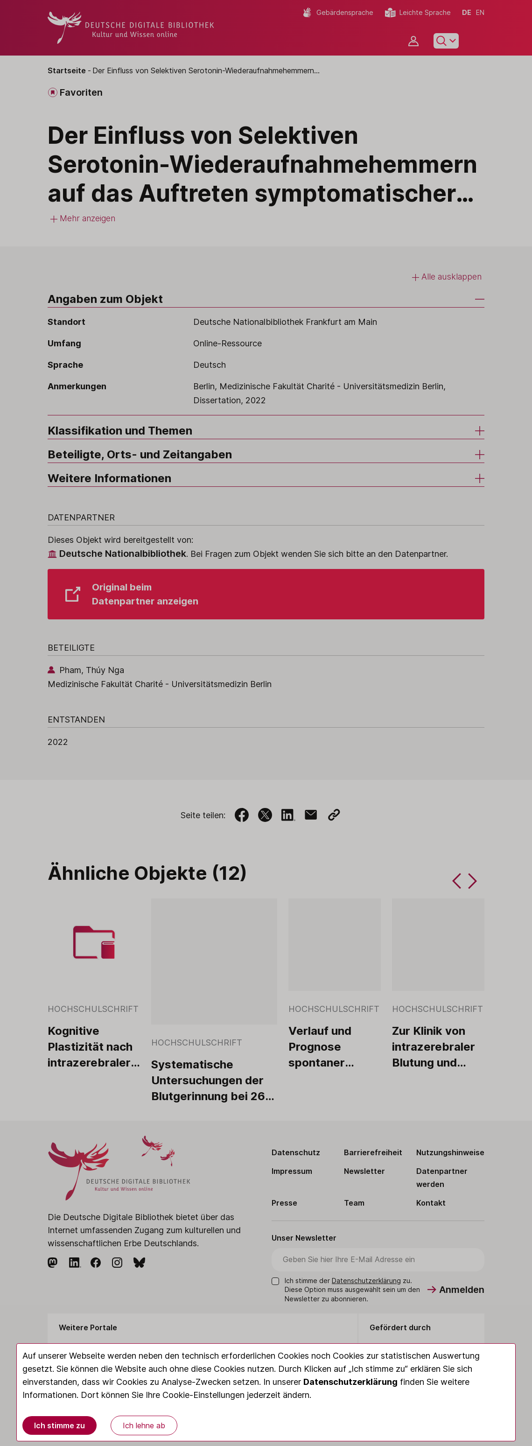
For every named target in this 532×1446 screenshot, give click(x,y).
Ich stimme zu (59, 1425)
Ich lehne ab (144, 1425)
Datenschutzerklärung (350, 1382)
